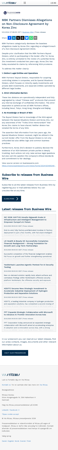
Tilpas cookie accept (10, 414)
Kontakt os (6, 385)
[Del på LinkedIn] (14, 38)
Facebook (13, 410)
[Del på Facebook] (9, 38)
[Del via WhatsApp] (31, 38)
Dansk (4, 441)
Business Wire (28, 32)
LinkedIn (5, 410)
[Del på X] (18, 38)
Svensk (23, 441)
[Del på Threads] (22, 38)
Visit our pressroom (15, 353)
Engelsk (11, 441)
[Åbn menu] (25, 3)
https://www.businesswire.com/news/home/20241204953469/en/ (29, 166)
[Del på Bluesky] (27, 38)
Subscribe (11, 199)
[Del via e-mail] (35, 38)
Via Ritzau (44, 385)
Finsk (29, 441)
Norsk (17, 441)
